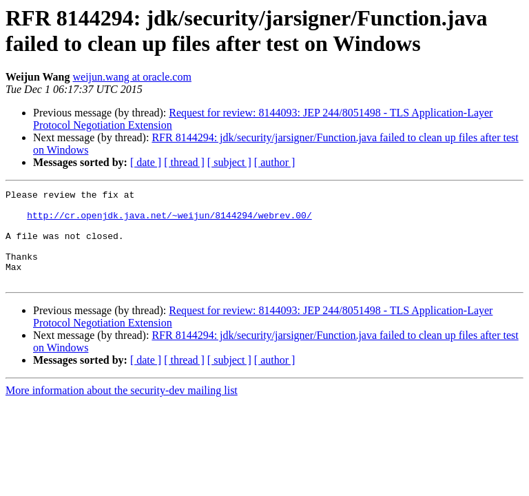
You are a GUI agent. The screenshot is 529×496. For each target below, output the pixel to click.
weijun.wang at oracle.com (132, 77)
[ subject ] (229, 162)
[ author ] (274, 162)
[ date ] (145, 162)
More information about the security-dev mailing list (122, 409)
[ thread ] (184, 162)
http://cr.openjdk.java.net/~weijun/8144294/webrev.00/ (169, 221)
